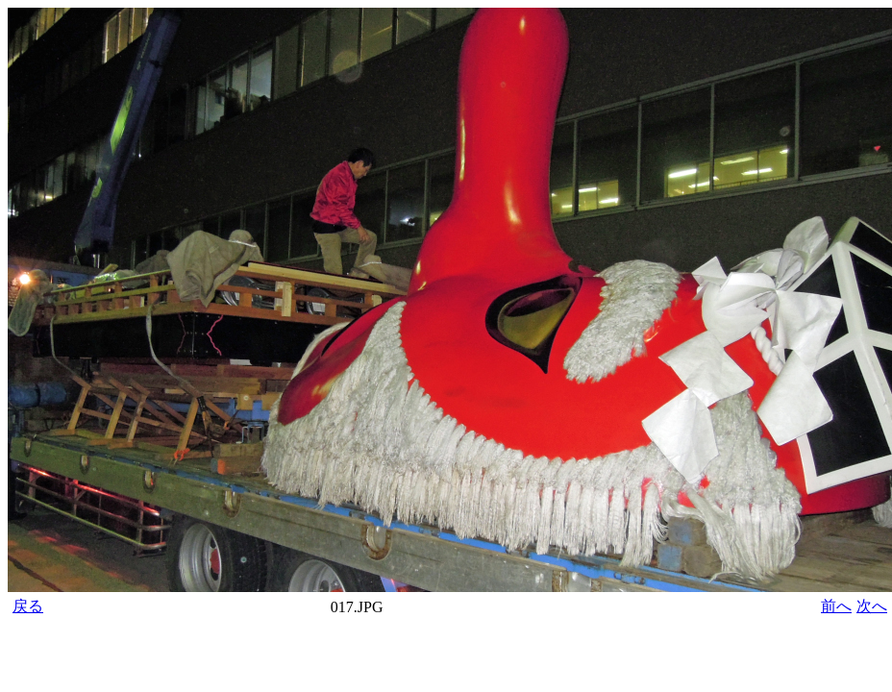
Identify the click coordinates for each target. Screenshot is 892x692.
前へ (836, 606)
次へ (871, 606)
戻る (27, 606)
